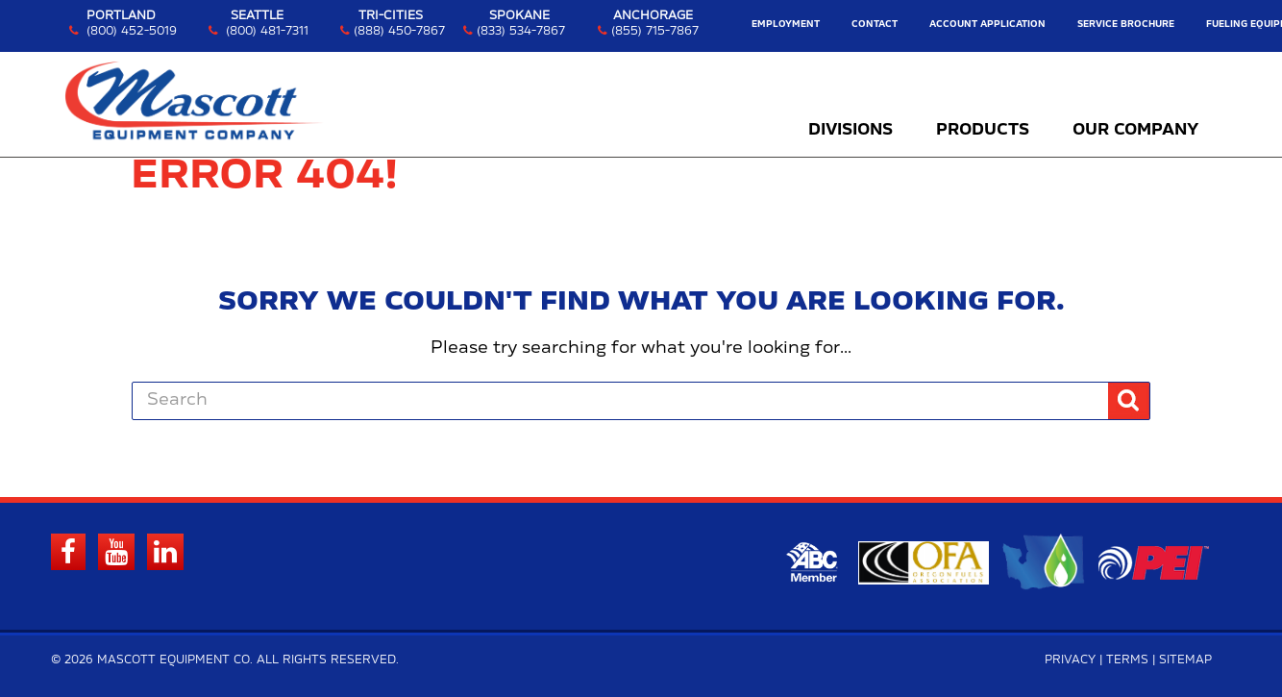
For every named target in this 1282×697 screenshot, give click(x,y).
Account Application (987, 24)
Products (982, 129)
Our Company (1135, 129)
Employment (786, 24)
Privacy (1070, 660)
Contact (874, 24)
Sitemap (1185, 660)
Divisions (850, 129)
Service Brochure (1125, 24)
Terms (1127, 660)
